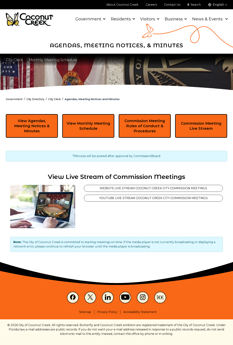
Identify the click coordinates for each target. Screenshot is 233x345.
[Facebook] (73, 297)
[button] (217, 4)
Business (175, 18)
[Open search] (194, 5)
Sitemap (85, 312)
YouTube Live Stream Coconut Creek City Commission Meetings (153, 198)
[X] (90, 297)
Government (90, 18)
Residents (122, 18)
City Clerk (14, 60)
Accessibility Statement (140, 312)
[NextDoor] (160, 297)
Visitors (149, 18)
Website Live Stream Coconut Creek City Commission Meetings (153, 188)
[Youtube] (125, 297)
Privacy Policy (107, 312)
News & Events (209, 18)
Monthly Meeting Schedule (53, 60)
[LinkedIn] (108, 297)
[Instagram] (143, 297)
